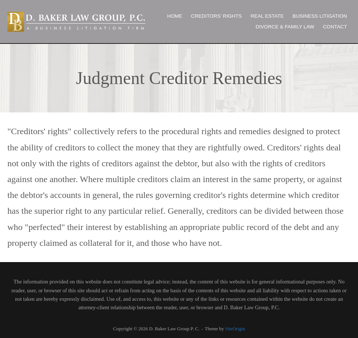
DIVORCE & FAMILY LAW (285, 26)
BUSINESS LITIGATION (319, 16)
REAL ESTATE (267, 16)
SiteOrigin (235, 328)
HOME (174, 16)
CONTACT (335, 26)
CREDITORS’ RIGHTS (216, 16)
